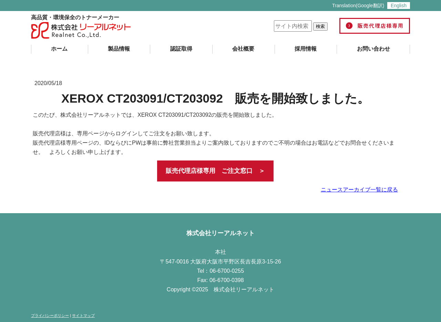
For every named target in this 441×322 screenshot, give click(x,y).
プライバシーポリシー (50, 315)
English (399, 5)
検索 (320, 26)
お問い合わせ (373, 49)
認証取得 (181, 49)
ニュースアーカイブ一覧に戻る (359, 190)
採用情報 (306, 49)
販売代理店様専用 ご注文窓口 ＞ (215, 170)
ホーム (59, 49)
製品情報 (119, 49)
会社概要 (243, 49)
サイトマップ (83, 315)
